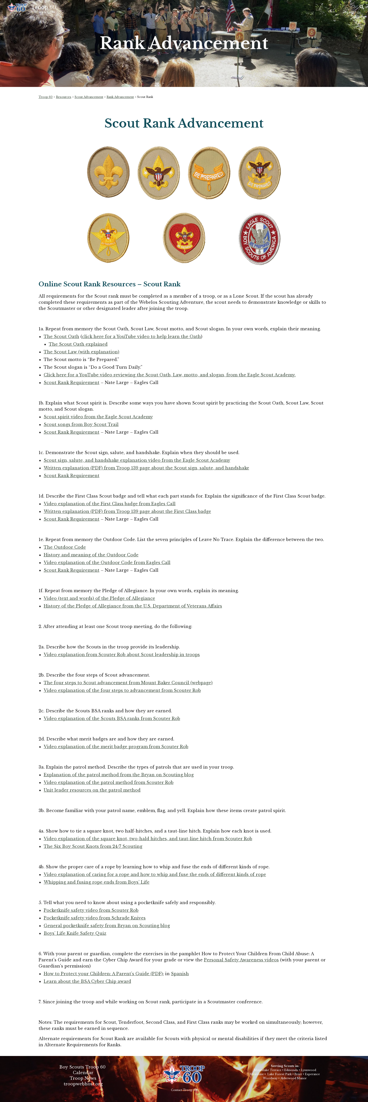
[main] (184, 43)
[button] (362, 7)
